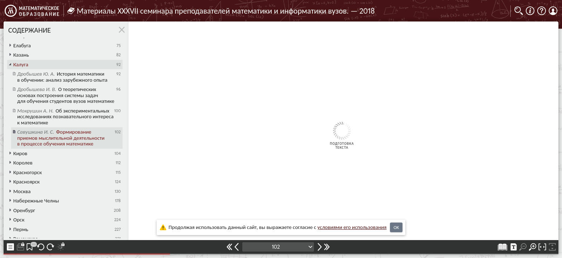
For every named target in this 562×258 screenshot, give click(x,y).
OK (396, 227)
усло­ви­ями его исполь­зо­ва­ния (352, 227)
